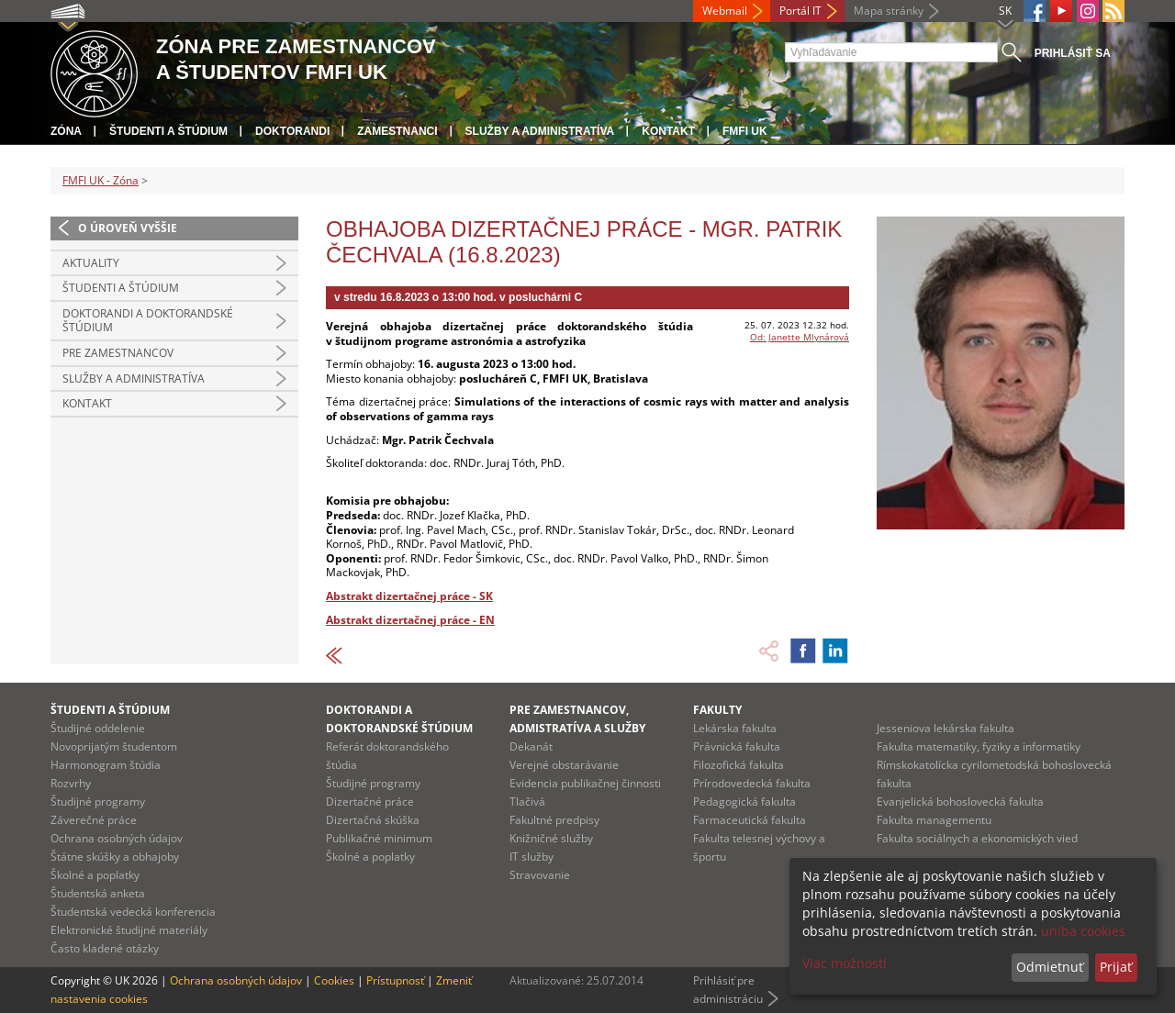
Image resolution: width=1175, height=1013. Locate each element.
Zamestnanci (397, 131)
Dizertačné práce (370, 801)
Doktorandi (292, 131)
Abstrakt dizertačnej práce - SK (409, 596)
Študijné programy (97, 801)
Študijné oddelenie (97, 728)
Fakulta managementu (934, 820)
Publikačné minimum (379, 838)
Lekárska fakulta (735, 728)
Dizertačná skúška (373, 820)
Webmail (724, 10)
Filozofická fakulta (738, 765)
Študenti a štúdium (168, 131)
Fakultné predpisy (554, 820)
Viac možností (844, 963)
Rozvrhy (70, 783)
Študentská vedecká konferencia (133, 911)
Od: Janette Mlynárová (799, 336)
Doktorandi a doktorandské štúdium (147, 321)
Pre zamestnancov (117, 353)
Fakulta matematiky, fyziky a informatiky (978, 746)
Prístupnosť (395, 980)
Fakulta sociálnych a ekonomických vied (977, 838)
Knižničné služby (551, 838)
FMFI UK (744, 131)
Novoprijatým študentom (113, 746)
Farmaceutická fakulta (749, 820)
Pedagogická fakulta (744, 801)
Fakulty (717, 710)
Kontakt (668, 131)
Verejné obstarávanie (564, 765)
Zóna (66, 131)
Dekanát (531, 746)
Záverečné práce (93, 820)
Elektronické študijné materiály (128, 930)
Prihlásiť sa (1073, 53)
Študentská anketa (97, 893)
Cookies (334, 980)
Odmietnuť (1049, 966)
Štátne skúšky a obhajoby (114, 856)
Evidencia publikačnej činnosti (585, 783)
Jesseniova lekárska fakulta (945, 728)
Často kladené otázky (104, 948)
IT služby (531, 856)
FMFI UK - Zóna (100, 180)
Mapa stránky (888, 10)
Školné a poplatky (95, 875)
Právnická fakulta (736, 746)
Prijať (1116, 966)
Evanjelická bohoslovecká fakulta (960, 801)
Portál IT (800, 10)
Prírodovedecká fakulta (752, 783)
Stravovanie (539, 875)
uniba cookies (1083, 931)
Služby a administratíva (540, 131)
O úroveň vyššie (127, 228)
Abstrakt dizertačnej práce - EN (410, 620)
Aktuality (90, 263)
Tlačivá (527, 801)
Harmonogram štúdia (105, 765)
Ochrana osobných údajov (116, 838)
